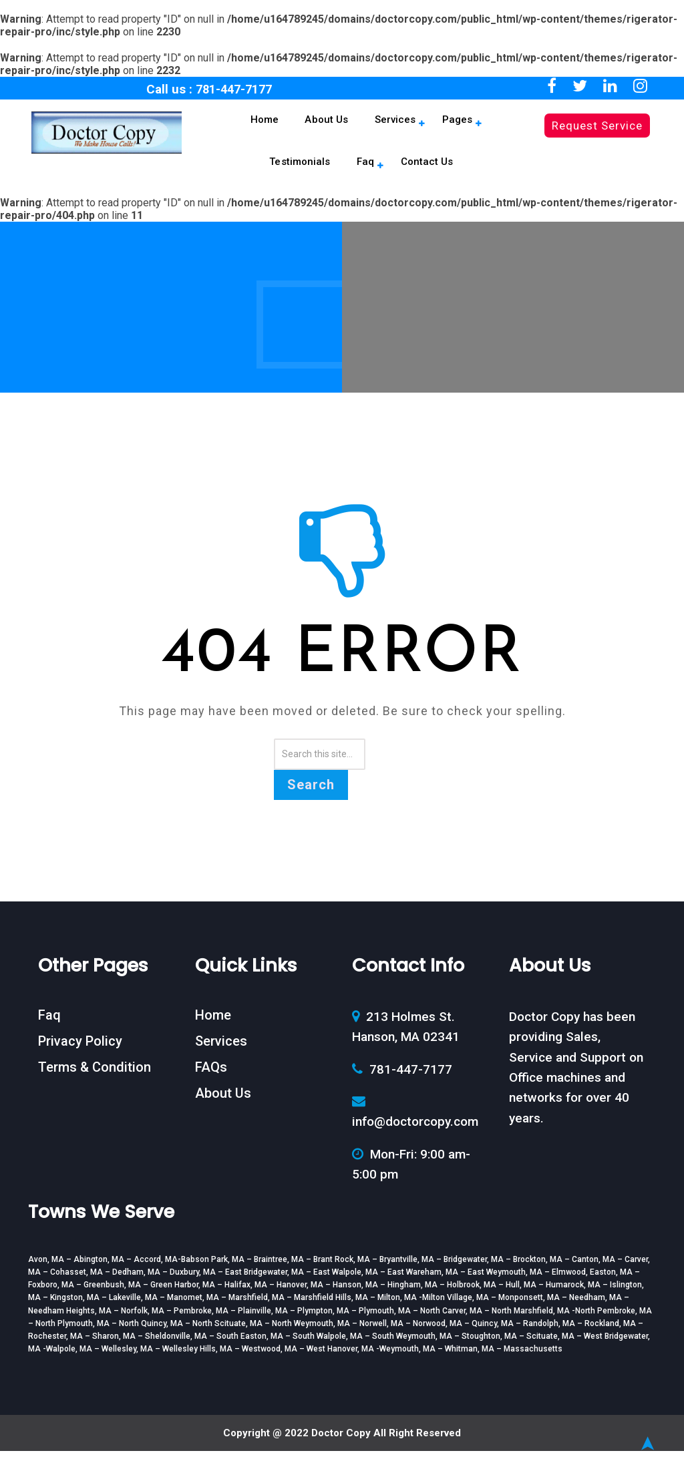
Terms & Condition (94, 1083)
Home (220, 124)
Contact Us (362, 174)
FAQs (211, 1083)
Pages (389, 124)
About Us (275, 124)
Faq (510, 124)
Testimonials (453, 124)
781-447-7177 (234, 89)
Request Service (597, 125)
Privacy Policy (80, 1057)
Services (336, 124)
